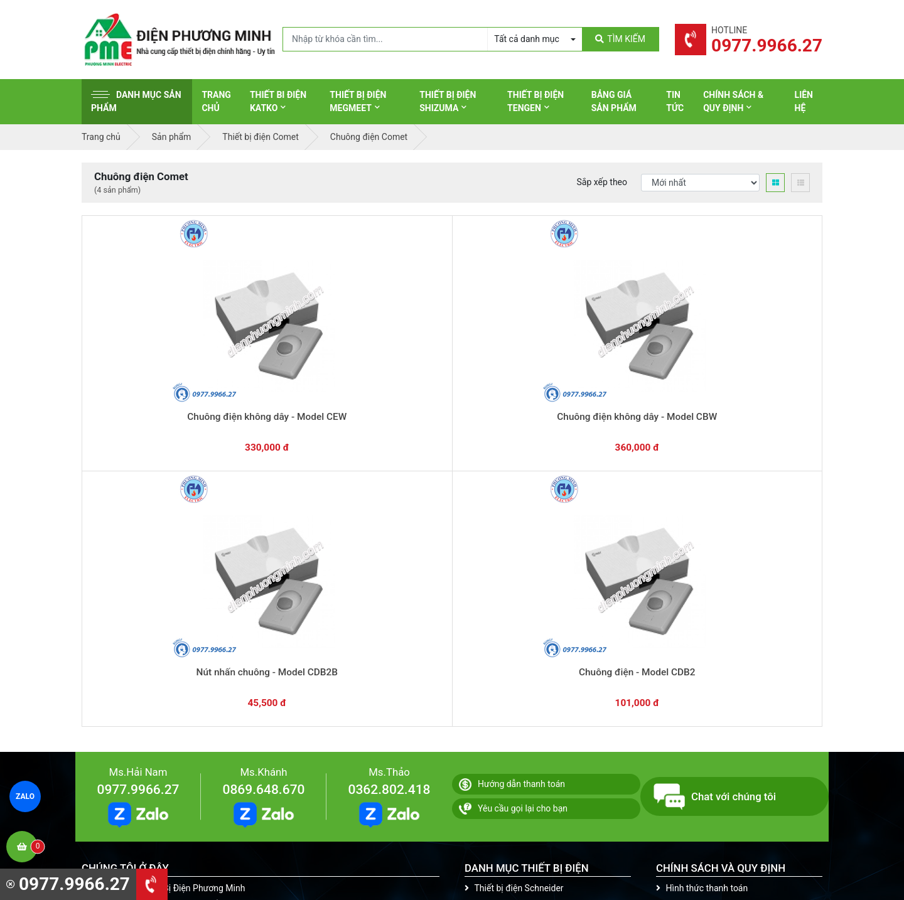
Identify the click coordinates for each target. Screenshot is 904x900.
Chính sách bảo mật (699, 643)
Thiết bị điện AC (500, 682)
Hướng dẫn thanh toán (512, 481)
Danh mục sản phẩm (136, 101)
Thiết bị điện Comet (508, 702)
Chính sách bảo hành (702, 604)
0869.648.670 (263, 487)
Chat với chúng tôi (715, 494)
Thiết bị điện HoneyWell (515, 741)
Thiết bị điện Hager (506, 643)
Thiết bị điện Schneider (514, 585)
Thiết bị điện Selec (505, 663)
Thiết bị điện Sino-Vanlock (520, 721)
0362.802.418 (389, 487)
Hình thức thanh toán (702, 585)
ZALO (25, 796)
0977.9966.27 (138, 487)
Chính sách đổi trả (696, 624)
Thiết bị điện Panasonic (515, 624)
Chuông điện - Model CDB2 (600, 375)
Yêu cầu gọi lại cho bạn (513, 506)
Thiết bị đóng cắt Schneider (523, 604)
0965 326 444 (197, 667)
